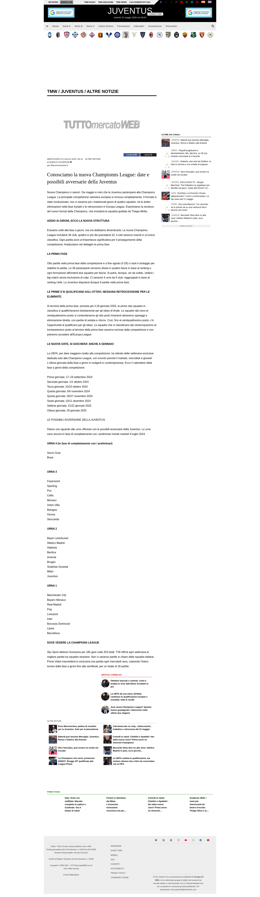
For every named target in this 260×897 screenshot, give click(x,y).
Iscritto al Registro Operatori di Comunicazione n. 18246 (71, 859)
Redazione (116, 846)
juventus (72, 91)
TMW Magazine (105, 2)
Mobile (114, 855)
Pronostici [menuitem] (171, 26)
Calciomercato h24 (140, 2)
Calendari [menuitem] (139, 26)
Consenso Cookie (120, 878)
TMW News (121, 2)
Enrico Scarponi (59, 162)
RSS (112, 860)
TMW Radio (89, 2)
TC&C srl (60, 846)
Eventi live (66, 2)
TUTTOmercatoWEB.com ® (81, 865)
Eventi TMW (116, 851)
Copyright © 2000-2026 (59, 865)
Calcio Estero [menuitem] (105, 26)
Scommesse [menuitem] (155, 26)
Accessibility (117, 869)
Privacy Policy (118, 873)
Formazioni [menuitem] (123, 26)
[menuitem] (47, 26)
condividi (131, 154)
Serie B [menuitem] (79, 26)
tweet (148, 154)
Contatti (115, 864)
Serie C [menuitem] (91, 26)
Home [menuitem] (55, 26)
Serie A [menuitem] (67, 26)
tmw (52, 91)
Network (53, 2)
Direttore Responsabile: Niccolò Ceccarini (71, 853)
